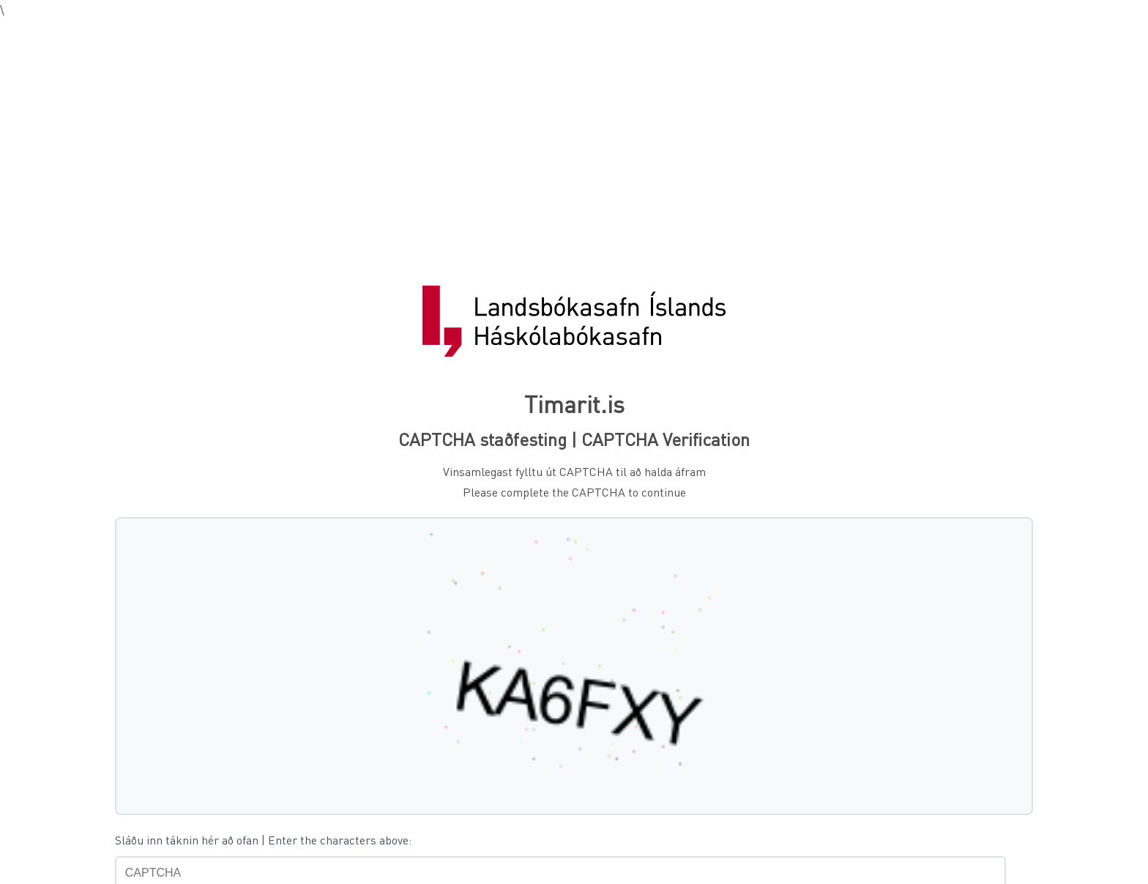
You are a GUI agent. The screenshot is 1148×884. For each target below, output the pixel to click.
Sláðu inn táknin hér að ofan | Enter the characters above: (263, 839)
